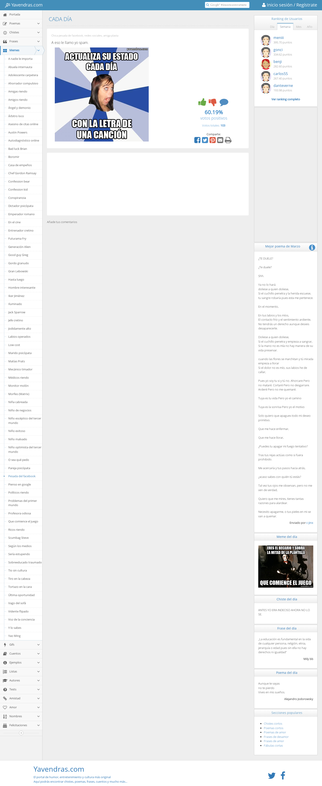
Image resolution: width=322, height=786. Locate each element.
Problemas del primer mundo (22, 503)
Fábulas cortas (273, 745)
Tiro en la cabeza (19, 579)
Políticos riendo (18, 492)
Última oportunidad (21, 595)
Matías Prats (16, 361)
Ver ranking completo (285, 99)
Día (272, 27)
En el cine (14, 222)
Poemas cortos (273, 728)
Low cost (14, 345)
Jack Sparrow (16, 312)
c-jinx (309, 523)
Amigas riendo (17, 91)
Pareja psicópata (19, 468)
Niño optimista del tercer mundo (24, 449)
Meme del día (287, 537)
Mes (298, 27)
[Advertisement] (148, 184)
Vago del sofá (17, 603)
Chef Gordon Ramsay (22, 173)
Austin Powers (17, 132)
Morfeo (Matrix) (18, 394)
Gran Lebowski (18, 271)
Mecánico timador (20, 369)
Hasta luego (16, 279)
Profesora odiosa (19, 513)
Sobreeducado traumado (25, 562)
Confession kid (18, 189)
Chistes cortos (273, 724)
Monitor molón (18, 386)
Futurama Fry (17, 238)
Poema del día (286, 672)
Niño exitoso (16, 431)
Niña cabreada (18, 402)
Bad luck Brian (17, 149)
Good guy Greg (18, 255)
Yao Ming (14, 636)
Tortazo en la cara (20, 587)
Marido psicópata (20, 353)
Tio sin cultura (17, 570)
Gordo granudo (18, 263)
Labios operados (19, 337)
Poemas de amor (275, 732)
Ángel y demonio (19, 108)
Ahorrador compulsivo (23, 83)
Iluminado (15, 304)
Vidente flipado (18, 611)
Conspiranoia (17, 198)
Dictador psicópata (20, 206)
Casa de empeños (20, 165)
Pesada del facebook (19, 476)
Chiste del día (287, 599)
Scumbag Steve (18, 538)
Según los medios (20, 546)
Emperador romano (21, 214)
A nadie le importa (20, 59)
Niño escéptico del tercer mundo (24, 420)
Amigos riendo (18, 100)
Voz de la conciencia (21, 619)
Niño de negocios (19, 410)
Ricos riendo (16, 530)
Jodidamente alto (19, 328)
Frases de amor (274, 741)
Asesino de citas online (23, 124)
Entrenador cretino (21, 230)
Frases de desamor (276, 737)
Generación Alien (19, 247)
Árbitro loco (16, 116)
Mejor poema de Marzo (282, 246)
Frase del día (287, 628)
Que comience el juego (23, 521)
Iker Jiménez (16, 296)
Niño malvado (17, 439)
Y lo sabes (14, 628)
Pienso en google (19, 484)
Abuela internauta (20, 67)
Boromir (13, 157)
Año (309, 27)
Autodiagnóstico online (23, 140)
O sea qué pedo (18, 460)
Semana (285, 27)
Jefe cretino (15, 320)
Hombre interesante (21, 288)
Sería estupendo (19, 554)
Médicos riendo (18, 378)
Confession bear (19, 181)
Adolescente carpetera (23, 75)
